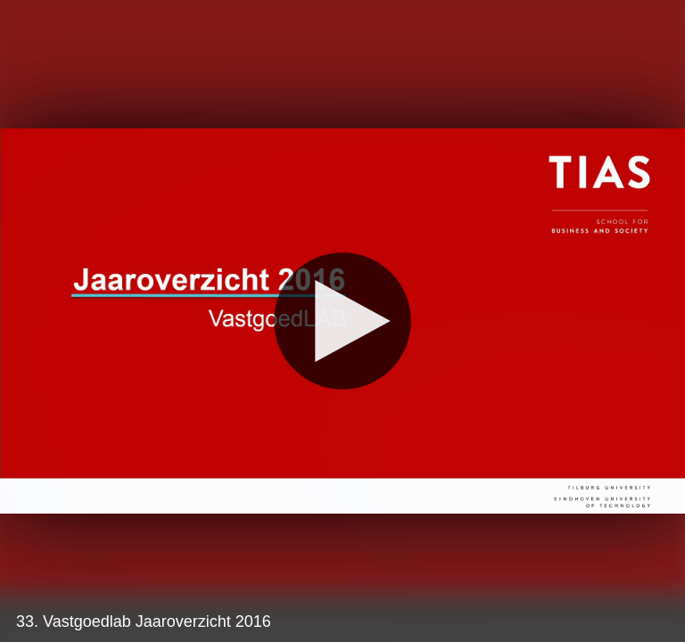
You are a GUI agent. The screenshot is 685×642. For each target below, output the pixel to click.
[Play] (342, 321)
